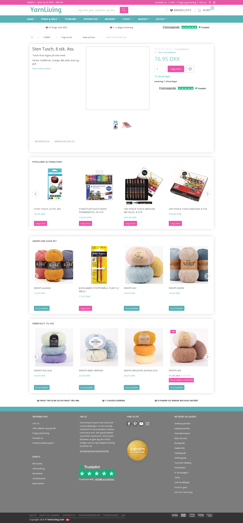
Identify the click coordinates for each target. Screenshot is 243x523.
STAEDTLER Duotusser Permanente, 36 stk (92, 210)
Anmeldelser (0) (64, 141)
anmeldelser (182, 49)
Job (123, 515)
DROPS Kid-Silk (43, 370)
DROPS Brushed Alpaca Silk (141, 370)
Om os (202, 2)
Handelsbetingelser (89, 515)
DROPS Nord (176, 288)
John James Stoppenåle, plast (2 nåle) (99, 289)
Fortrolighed (111, 515)
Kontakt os (161, 2)
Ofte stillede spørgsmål (44, 428)
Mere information (41, 68)
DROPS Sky (130, 288)
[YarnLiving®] (46, 9)
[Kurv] (205, 9)
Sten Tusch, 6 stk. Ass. (47, 208)
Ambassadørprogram (43, 442)
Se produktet (41, 308)
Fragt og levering (187, 2)
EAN (172, 2)
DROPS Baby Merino (91, 370)
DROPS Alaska (42, 288)
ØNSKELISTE (181, 10)
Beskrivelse (42, 141)
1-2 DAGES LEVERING (115, 400)
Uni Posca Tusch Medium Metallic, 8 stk (139, 210)
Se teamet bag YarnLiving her (94, 451)
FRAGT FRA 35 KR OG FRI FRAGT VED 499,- (60, 400)
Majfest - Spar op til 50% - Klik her (45, 2)
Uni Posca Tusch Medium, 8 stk (188, 208)
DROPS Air (175, 370)
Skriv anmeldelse (166, 52)
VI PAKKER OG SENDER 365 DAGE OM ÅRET (178, 400)
